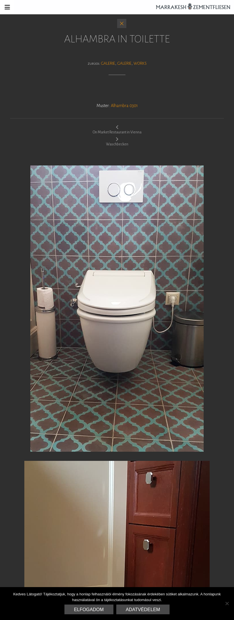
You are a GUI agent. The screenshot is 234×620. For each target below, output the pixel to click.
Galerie (108, 63)
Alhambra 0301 (124, 105)
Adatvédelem (143, 609)
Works (140, 63)
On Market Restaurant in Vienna (117, 129)
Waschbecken (117, 141)
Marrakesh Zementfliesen (190, 7)
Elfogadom (89, 609)
